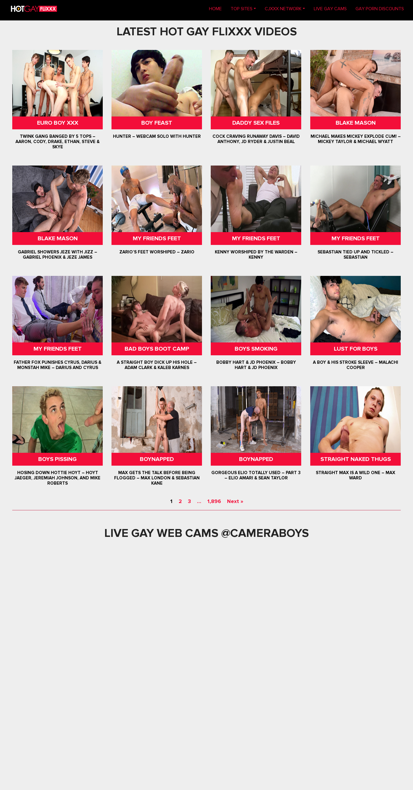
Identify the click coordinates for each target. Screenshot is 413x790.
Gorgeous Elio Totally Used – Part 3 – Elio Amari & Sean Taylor (256, 475)
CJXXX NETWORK (283, 9)
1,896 (214, 501)
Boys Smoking (256, 348)
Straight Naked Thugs (355, 459)
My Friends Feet (157, 238)
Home (217, 8)
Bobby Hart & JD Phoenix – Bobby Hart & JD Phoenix (256, 365)
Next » (235, 501)
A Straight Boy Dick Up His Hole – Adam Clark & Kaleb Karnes (157, 365)
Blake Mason (355, 122)
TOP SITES (241, 9)
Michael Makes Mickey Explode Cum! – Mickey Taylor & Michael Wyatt (355, 139)
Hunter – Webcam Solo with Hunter (157, 136)
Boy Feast (156, 122)
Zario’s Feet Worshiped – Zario (156, 252)
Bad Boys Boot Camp (157, 348)
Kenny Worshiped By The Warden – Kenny (256, 254)
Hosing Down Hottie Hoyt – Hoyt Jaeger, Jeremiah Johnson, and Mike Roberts (57, 478)
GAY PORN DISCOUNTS (380, 9)
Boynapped (157, 459)
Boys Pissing (57, 459)
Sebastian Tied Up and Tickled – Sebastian (355, 254)
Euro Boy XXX (57, 122)
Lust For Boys (355, 348)
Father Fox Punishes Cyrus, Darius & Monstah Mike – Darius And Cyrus (57, 365)
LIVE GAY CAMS (330, 9)
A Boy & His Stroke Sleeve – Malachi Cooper (355, 365)
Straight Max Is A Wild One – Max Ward (355, 475)
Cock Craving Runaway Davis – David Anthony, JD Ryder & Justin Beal (256, 139)
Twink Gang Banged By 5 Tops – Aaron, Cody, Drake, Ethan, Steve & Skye (57, 141)
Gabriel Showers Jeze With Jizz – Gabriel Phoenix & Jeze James (57, 254)
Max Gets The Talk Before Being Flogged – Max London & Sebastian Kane (157, 478)
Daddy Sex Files (256, 122)
